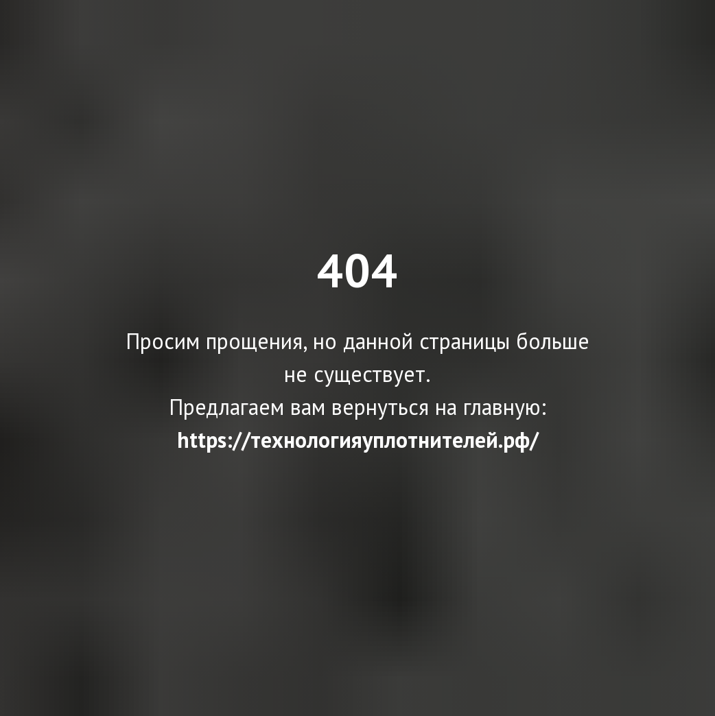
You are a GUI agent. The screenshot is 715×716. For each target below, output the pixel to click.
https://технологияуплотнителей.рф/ (358, 439)
